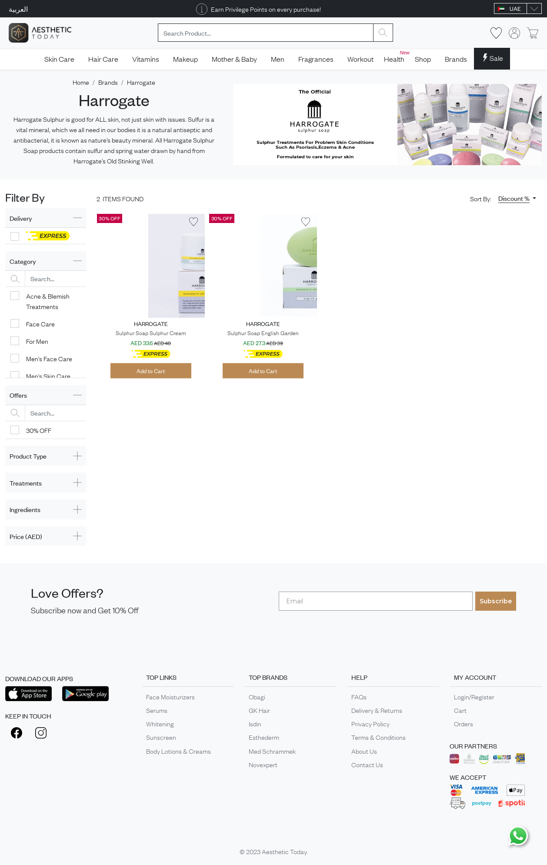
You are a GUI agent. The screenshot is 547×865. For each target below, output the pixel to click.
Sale (492, 58)
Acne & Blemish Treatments (48, 301)
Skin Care (59, 58)
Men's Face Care (49, 358)
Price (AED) (26, 536)
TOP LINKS (161, 677)
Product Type (28, 455)
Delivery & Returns (376, 710)
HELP (359, 677)
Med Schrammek (272, 750)
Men (277, 58)
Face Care (40, 323)
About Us (364, 750)
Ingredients (25, 509)
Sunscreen (161, 737)
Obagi (257, 696)
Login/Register (474, 696)
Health (396, 56)
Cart (460, 710)
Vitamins (145, 58)
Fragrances (316, 58)
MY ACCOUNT (475, 677)
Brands (456, 58)
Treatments (26, 482)
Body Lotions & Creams (178, 750)
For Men (37, 341)
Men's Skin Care (48, 375)
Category (23, 261)
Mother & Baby (234, 58)
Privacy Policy (370, 723)
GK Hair (259, 710)
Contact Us (367, 764)
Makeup (185, 58)
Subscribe (496, 601)
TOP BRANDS (268, 677)
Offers (18, 394)
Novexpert (263, 764)
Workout (360, 58)
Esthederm (264, 737)
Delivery (21, 218)
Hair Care (103, 58)
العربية (18, 8)
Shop (423, 58)
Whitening (160, 723)
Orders (463, 723)
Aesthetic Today (284, 851)
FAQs (359, 696)
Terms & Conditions (378, 737)
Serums (156, 710)
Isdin (255, 723)
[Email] (376, 601)
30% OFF (38, 430)
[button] (517, 198)
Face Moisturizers (170, 696)
